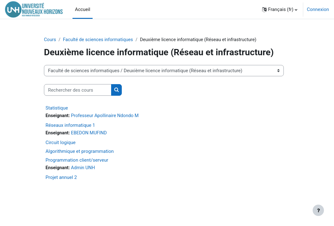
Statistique (57, 108)
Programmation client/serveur (77, 160)
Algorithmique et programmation (80, 151)
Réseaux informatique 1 (70, 125)
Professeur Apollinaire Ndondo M (106, 116)
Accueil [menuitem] (82, 9)
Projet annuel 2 (61, 178)
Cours (50, 40)
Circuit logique (61, 143)
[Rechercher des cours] (77, 90)
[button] (280, 9)
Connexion (318, 9)
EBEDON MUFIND (90, 133)
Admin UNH (84, 168)
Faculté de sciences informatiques (98, 40)
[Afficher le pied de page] (318, 210)
